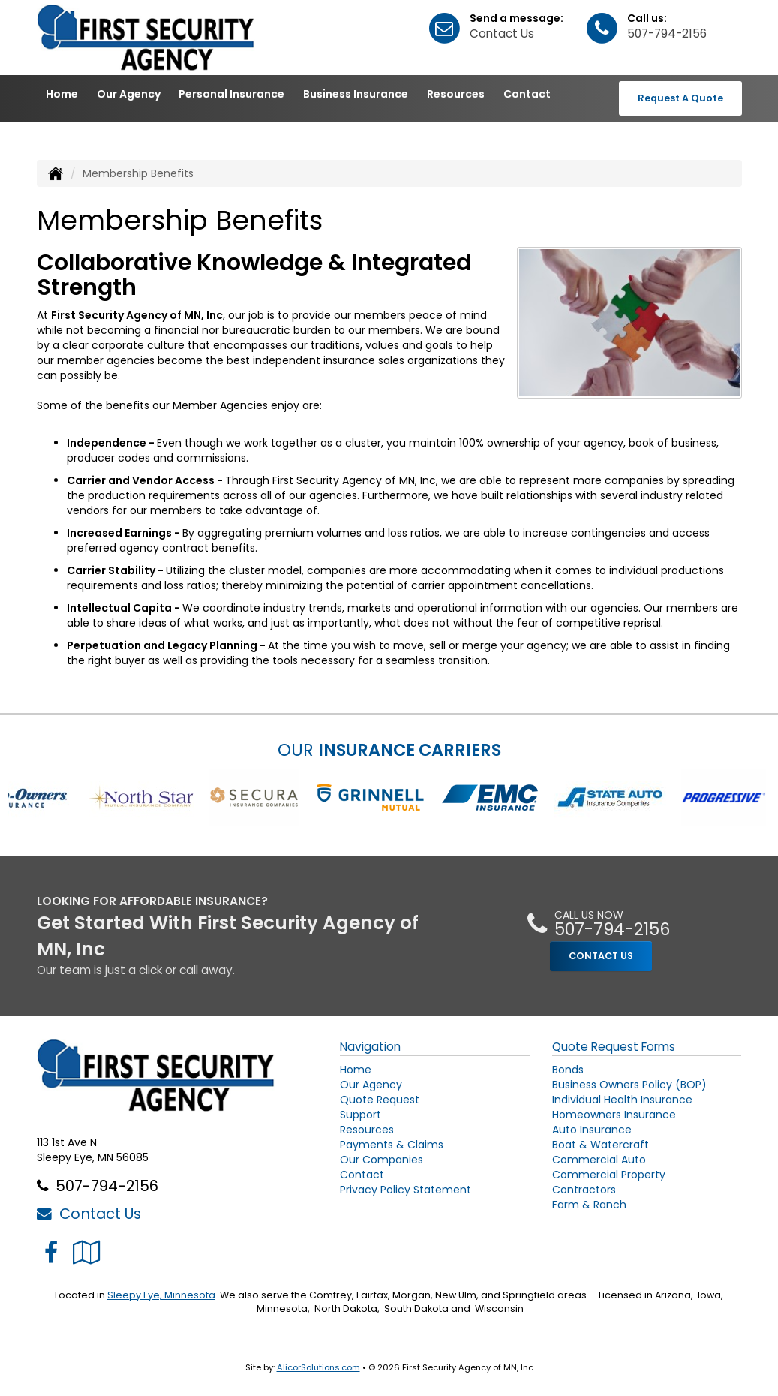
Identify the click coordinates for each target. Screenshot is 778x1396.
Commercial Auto (599, 1159)
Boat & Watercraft (600, 1144)
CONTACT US (601, 955)
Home (62, 93)
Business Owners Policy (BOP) (629, 1084)
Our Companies (381, 1159)
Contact (527, 93)
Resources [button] (456, 93)
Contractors (584, 1189)
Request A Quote (680, 98)
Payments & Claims (391, 1144)
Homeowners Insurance (614, 1114)
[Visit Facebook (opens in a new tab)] (51, 1252)
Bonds (568, 1069)
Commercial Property (608, 1174)
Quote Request (379, 1099)
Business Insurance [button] (355, 93)
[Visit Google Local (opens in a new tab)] (86, 1252)
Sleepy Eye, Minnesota (161, 1295)
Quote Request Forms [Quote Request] (613, 1047)
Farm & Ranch (589, 1204)
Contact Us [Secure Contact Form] (89, 1213)
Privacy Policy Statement (405, 1189)
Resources (367, 1129)
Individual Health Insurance (622, 1099)
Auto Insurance (592, 1129)
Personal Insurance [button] (231, 93)
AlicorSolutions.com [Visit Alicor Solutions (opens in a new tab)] (318, 1367)
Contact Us (502, 33)
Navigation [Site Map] (370, 1047)
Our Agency (129, 93)
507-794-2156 (667, 33)
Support (360, 1114)
